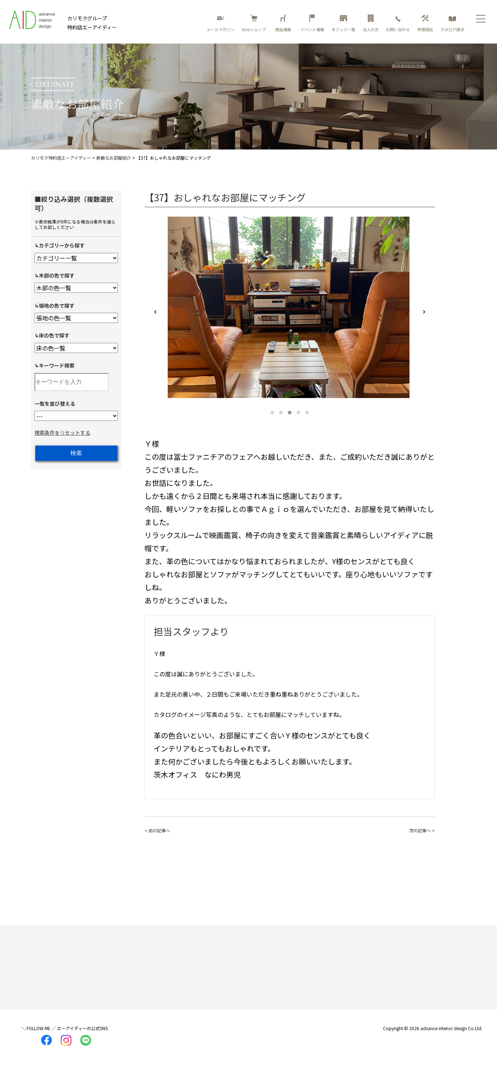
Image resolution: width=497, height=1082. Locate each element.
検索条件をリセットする (62, 432)
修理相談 (425, 23)
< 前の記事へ (157, 830)
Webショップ (254, 23)
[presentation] (155, 312)
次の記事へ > (422, 830)
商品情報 (284, 23)
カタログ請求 (452, 23)
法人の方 (371, 23)
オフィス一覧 (343, 23)
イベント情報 (312, 23)
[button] (272, 412)
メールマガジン (221, 23)
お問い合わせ (398, 23)
